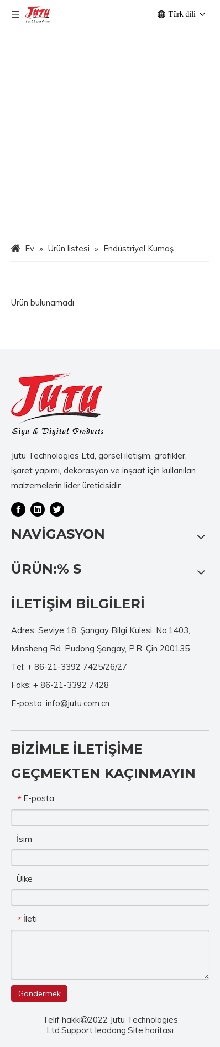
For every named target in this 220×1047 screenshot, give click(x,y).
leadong (110, 1030)
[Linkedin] (37, 509)
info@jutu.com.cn (77, 703)
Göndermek (39, 993)
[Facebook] (18, 509)
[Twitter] (57, 509)
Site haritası (151, 1030)
